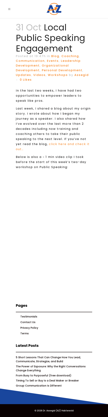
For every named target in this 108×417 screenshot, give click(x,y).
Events (53, 61)
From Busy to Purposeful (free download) (43, 375)
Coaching (70, 56)
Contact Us (27, 322)
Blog (55, 56)
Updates (23, 75)
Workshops (58, 75)
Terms (24, 333)
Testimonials (28, 316)
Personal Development (62, 70)
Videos (39, 75)
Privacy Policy (29, 328)
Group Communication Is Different (39, 385)
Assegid (81, 75)
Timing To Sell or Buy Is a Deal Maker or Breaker (47, 380)
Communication (30, 61)
